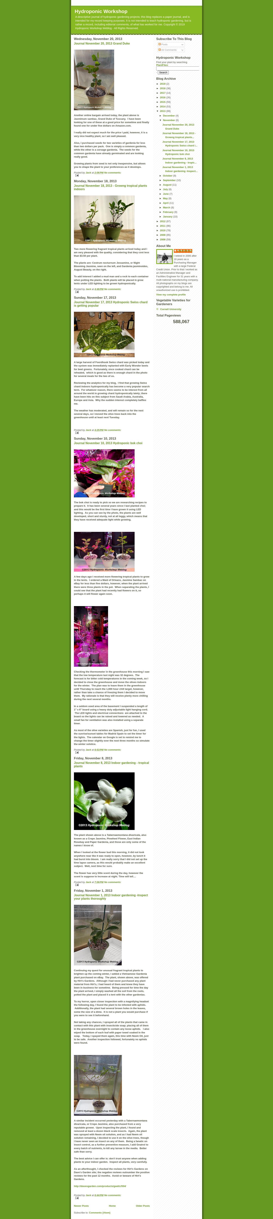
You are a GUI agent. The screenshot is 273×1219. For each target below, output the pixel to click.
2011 (163, 225)
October (168, 175)
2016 (163, 97)
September (170, 180)
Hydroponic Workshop (101, 11)
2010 (163, 230)
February (168, 212)
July (166, 189)
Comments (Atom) (100, 1212)
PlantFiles (162, 65)
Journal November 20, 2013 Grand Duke (102, 43)
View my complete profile (171, 294)
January (168, 216)
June (166, 193)
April (166, 203)
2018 (163, 88)
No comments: (112, 172)
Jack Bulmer (185, 250)
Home (112, 1205)
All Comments (167, 49)
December (169, 115)
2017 (163, 92)
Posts (163, 44)
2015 (163, 102)
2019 (163, 83)
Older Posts (143, 1205)
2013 (163, 111)
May (166, 198)
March (167, 207)
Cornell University (170, 309)
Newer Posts (81, 1205)
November (169, 120)
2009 (163, 235)
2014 (163, 106)
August (167, 184)
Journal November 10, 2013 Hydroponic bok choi (108, 443)
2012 (163, 221)
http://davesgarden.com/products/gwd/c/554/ (100, 1186)
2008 (163, 239)
